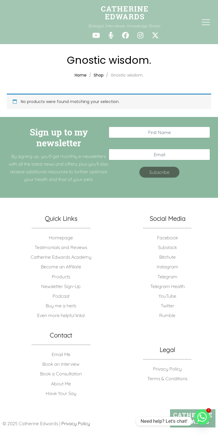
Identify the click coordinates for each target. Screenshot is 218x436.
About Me (61, 383)
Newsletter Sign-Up (61, 286)
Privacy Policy (167, 369)
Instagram (167, 267)
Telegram (167, 276)
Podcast (61, 296)
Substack (167, 247)
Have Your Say (61, 393)
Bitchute (167, 257)
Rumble (167, 315)
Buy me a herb (61, 306)
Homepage (61, 237)
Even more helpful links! (61, 315)
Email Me (61, 354)
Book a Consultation (61, 374)
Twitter (167, 306)
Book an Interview (60, 364)
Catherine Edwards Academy (61, 257)
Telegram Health (167, 286)
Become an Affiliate (61, 267)
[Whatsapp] (202, 421)
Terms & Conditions (167, 378)
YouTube (167, 296)
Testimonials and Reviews (61, 247)
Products (61, 276)
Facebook (167, 237)
